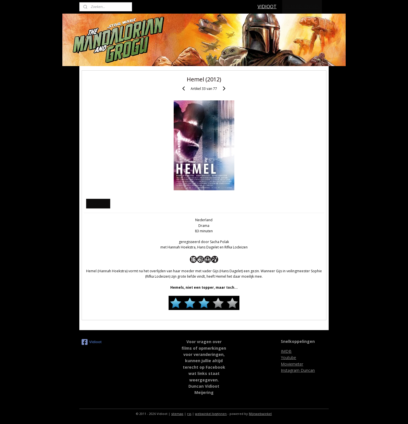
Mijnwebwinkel (260, 414)
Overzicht (98, 203)
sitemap (177, 414)
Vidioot (92, 342)
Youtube (288, 357)
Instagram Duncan (298, 370)
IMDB (286, 351)
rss (189, 414)
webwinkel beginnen (211, 414)
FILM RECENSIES (302, 6)
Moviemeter (292, 364)
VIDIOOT (267, 6)
